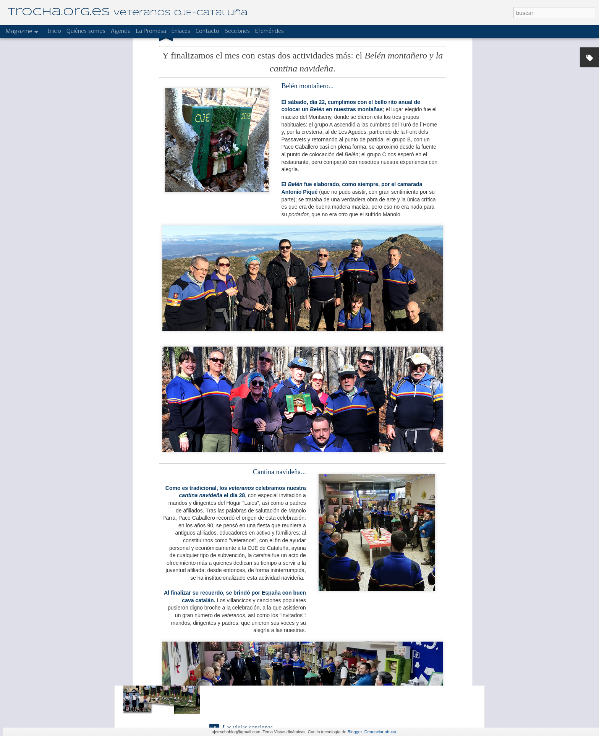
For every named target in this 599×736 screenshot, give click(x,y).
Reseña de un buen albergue (257, 640)
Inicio (54, 31)
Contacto (207, 31)
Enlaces (181, 31)
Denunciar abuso (380, 732)
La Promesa (151, 31)
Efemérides (269, 31)
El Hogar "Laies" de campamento (264, 554)
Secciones (237, 31)
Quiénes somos (85, 31)
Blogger (355, 732)
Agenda (121, 31)
